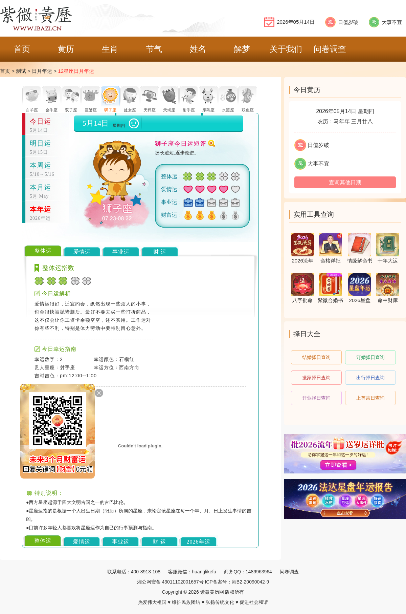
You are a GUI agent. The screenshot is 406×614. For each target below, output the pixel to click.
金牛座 (51, 110)
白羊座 (32, 110)
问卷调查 (289, 571)
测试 (21, 71)
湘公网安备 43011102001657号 (170, 582)
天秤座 (149, 110)
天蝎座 (169, 110)
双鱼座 (248, 110)
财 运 (159, 252)
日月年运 (42, 71)
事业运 (121, 252)
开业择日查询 (316, 398)
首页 (5, 71)
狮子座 (110, 110)
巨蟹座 (91, 110)
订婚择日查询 (370, 357)
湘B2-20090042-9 (250, 582)
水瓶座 (228, 110)
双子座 (71, 110)
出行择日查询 (370, 377)
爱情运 (82, 252)
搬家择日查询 (316, 377)
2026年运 (198, 542)
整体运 (43, 251)
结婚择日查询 (316, 357)
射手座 (189, 110)
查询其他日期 (345, 182)
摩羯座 (208, 110)
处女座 (130, 110)
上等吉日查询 (370, 398)
